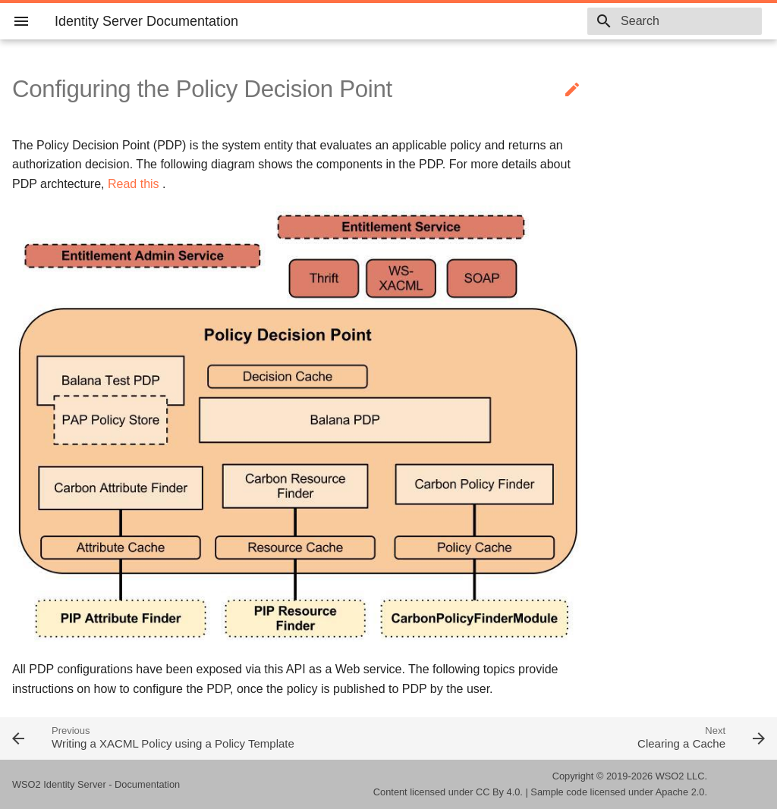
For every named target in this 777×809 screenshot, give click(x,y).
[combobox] (674, 21)
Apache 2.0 (680, 792)
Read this (133, 183)
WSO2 (670, 776)
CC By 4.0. (499, 792)
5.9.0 (550, 21)
